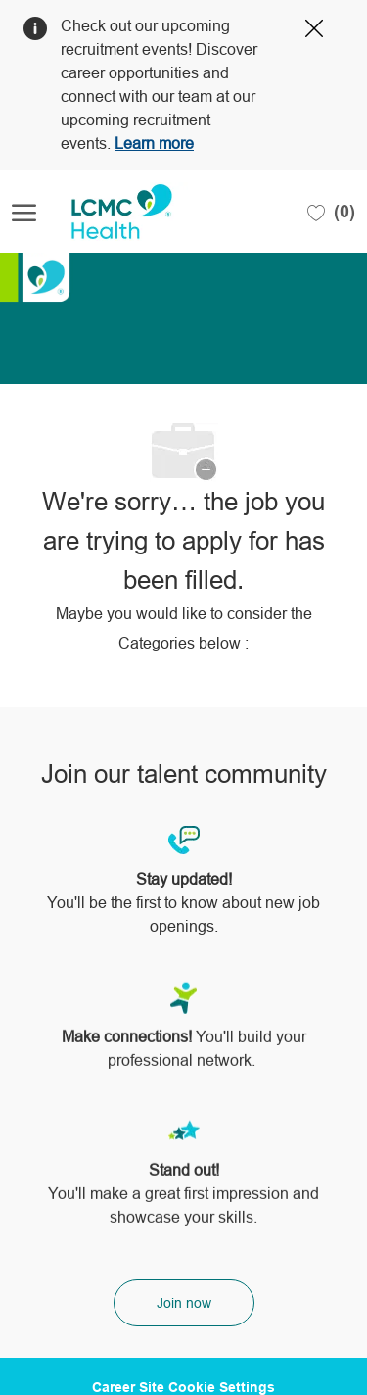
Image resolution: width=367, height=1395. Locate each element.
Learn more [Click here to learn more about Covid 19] (154, 143)
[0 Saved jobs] (331, 211)
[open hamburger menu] (24, 212)
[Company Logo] (109, 211)
